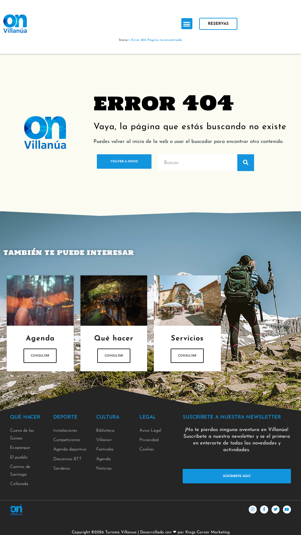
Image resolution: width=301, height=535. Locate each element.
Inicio (123, 40)
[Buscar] (245, 162)
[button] (186, 23)
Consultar (40, 359)
